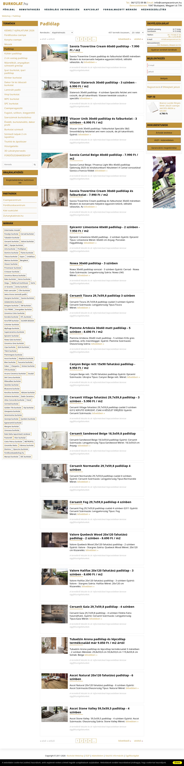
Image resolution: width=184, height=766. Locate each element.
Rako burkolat (10, 279)
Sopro (22, 257)
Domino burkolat (11, 253)
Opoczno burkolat (20, 449)
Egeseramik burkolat (12, 423)
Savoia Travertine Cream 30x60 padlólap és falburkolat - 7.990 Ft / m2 (101, 193)
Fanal (29, 400)
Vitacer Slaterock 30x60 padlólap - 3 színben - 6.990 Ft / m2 (103, 84)
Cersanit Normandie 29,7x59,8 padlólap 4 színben (100, 468)
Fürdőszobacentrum (14, 205)
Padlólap (17, 16)
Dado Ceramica (27, 396)
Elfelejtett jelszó (171, 87)
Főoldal (7, 9)
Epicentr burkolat (11, 336)
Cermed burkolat (11, 404)
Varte (33, 283)
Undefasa (31, 257)
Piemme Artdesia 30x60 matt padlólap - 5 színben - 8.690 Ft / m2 (100, 330)
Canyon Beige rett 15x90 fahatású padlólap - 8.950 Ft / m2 (102, 366)
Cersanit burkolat (11, 242)
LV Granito (8, 287)
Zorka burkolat (21, 287)
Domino (7, 449)
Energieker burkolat (23, 310)
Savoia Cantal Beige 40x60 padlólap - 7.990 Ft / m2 (104, 157)
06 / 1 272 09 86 (174, 37)
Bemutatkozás (24, 9)
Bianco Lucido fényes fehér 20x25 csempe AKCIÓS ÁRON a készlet (170, 107)
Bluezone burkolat (11, 389)
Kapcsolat (74, 9)
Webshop (6, 16)
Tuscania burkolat (25, 363)
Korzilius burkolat (11, 393)
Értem (177, 763)
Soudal (31, 374)
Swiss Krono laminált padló (15, 295)
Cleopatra (15, 366)
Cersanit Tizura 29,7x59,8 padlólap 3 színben (102, 296)
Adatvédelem (97, 756)
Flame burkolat (27, 253)
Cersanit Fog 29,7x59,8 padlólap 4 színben (100, 502)
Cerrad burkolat (27, 234)
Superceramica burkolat (14, 332)
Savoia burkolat (27, 298)
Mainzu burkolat (11, 261)
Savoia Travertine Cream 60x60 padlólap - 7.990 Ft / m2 (104, 48)
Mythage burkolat (11, 329)
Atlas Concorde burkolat (14, 400)
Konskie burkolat (11, 317)
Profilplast (22, 249)
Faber (6, 366)
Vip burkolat (28, 408)
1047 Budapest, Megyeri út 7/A (165, 5)
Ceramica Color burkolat (14, 313)
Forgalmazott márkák (98, 9)
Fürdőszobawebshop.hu (14, 453)
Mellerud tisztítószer (19, 283)
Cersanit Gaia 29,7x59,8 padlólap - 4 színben (102, 607)
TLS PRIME (8, 310)
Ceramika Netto (10, 446)
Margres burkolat (11, 427)
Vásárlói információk (114, 756)
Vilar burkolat (20, 438)
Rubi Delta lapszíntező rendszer (17, 434)
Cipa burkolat (10, 347)
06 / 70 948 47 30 (174, 35)
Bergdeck (24, 261)
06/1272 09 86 (139, 2)
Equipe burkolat (16, 245)
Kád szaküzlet (10, 210)
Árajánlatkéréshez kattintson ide (20, 181)
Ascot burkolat (10, 359)
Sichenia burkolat (11, 396)
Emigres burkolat (11, 306)
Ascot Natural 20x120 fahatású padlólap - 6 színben (101, 677)
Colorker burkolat (11, 325)
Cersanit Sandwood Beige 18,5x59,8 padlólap (103, 433)
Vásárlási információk (50, 9)
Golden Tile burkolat (12, 408)
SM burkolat (26, 306)
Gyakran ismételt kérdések (164, 50)
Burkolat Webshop (75, 756)
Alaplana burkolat (26, 359)
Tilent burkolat (10, 351)
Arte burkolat (9, 249)
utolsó (138, 39)
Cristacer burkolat (11, 272)
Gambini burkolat (28, 419)
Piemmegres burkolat (13, 355)
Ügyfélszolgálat (132, 756)
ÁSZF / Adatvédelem (164, 141)
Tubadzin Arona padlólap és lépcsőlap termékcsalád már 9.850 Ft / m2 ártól (97, 641)
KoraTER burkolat (11, 321)
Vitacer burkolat (11, 264)
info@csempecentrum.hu (168, 2)
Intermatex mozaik (12, 230)
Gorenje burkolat (11, 419)
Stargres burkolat (11, 298)
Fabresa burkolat (27, 446)
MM (5, 245)
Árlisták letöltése (164, 133)
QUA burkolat (23, 347)
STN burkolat (9, 370)
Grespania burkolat (12, 412)
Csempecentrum (12, 200)
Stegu (6, 283)
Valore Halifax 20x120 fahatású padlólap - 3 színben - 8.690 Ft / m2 (102, 572)
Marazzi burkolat (11, 457)
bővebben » (90, 62)
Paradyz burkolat (11, 234)
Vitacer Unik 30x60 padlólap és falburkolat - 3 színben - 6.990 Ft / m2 (103, 120)
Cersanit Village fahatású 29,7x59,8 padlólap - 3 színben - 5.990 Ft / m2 (105, 399)
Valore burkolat (27, 242)
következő (124, 39)
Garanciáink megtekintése (164, 149)
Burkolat (18, 3)
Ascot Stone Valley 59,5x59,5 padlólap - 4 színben (100, 710)
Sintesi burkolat (28, 366)
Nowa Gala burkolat (12, 340)
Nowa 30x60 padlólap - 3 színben (94, 263)
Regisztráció (153, 87)
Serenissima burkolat (13, 415)
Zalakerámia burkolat (13, 302)
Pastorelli (8, 438)
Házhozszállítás (125, 9)
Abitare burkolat (28, 393)
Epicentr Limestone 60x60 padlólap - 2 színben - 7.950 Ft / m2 (105, 229)
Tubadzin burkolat (11, 238)
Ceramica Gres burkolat (14, 344)
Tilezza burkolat (10, 257)
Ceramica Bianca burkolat (15, 276)
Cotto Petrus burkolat (13, 442)
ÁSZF (87, 756)
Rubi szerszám (10, 291)
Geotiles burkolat (11, 385)
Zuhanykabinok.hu (13, 216)
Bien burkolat (10, 363)
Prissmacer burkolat (12, 268)
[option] (164, 109)
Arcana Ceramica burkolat (15, 374)
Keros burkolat (24, 279)
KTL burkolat (26, 317)
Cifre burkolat (24, 291)
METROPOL (29, 442)
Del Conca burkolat (12, 378)
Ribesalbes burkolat (12, 381)
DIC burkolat (26, 457)
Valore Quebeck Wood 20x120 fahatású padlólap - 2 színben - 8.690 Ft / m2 (98, 536)
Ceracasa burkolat (11, 431)
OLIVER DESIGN (27, 321)
